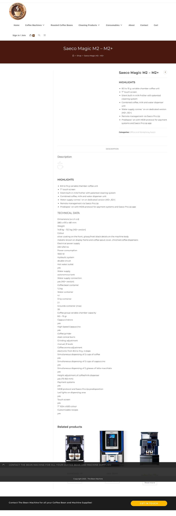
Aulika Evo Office (149, 475)
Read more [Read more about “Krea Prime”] (112, 481)
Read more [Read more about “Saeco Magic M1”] (75, 481)
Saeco (152, 132)
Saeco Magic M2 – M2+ (94, 56)
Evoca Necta (103, 470)
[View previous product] (165, 73)
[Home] (73, 56)
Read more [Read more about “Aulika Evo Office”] (150, 483)
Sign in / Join (19, 36)
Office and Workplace (139, 132)
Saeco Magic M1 (75, 474)
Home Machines (148, 470)
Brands (63, 470)
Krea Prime (112, 474)
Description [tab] (112, 149)
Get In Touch (149, 503)
